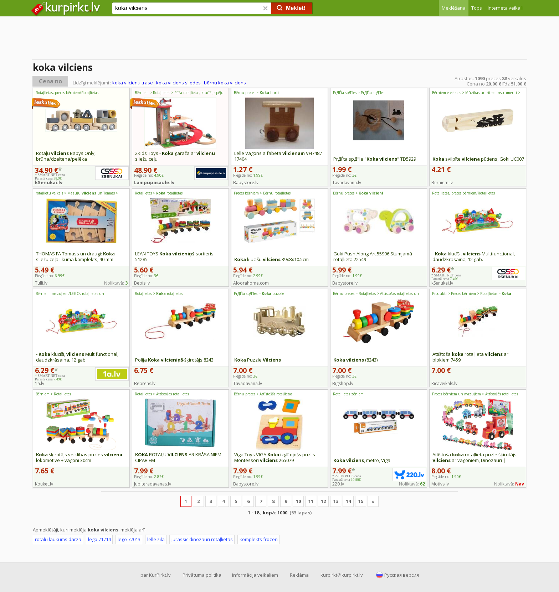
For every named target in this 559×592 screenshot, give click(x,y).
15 (360, 501)
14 (348, 501)
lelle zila (156, 539)
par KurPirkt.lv (155, 575)
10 (298, 501)
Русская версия (401, 575)
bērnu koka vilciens (225, 82)
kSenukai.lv (48, 182)
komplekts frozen (259, 539)
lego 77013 (129, 539)
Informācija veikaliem (255, 575)
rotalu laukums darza (58, 539)
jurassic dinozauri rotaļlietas (202, 539)
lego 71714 (99, 539)
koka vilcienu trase (132, 82)
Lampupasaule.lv (154, 182)
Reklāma (299, 575)
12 (323, 501)
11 (310, 501)
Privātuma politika (202, 575)
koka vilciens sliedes (178, 82)
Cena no (50, 81)
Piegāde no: (248, 175)
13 (335, 501)
